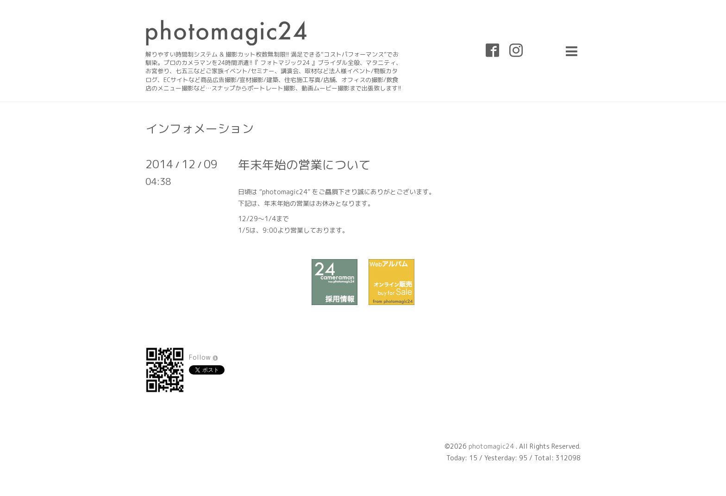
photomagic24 (492, 446)
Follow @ (203, 357)
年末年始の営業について (304, 164)
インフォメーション (199, 128)
